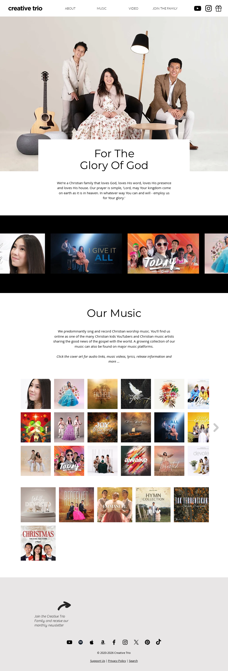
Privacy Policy (117, 661)
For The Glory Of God (114, 159)
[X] (136, 642)
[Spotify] (80, 642)
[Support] (218, 8)
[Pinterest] (147, 642)
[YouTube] (197, 8)
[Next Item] (216, 427)
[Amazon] (103, 642)
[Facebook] (114, 642)
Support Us (97, 661)
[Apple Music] (91, 642)
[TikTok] (158, 642)
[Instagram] (208, 8)
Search (133, 661)
